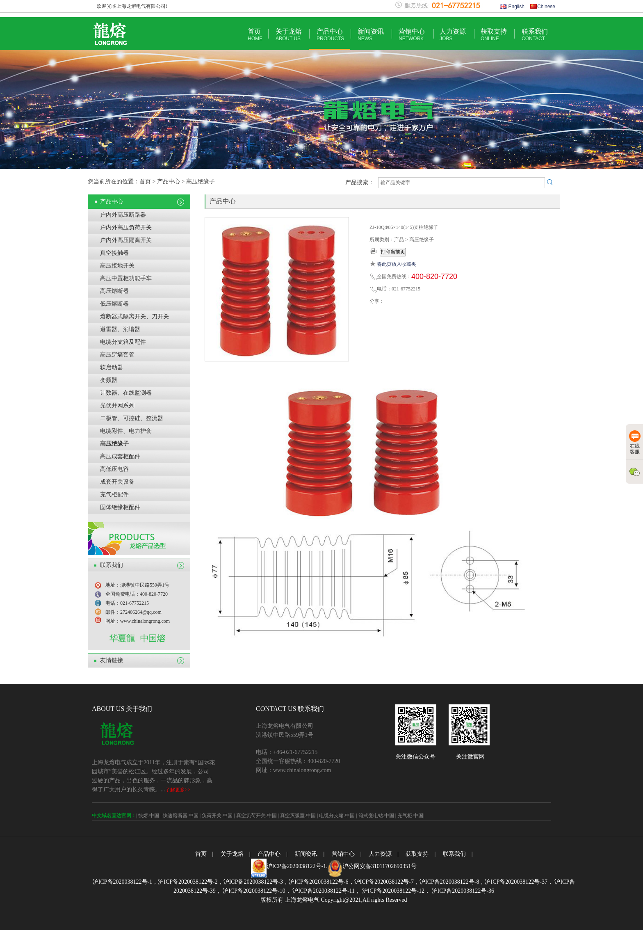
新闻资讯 (371, 34)
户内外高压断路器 (123, 215)
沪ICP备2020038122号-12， (395, 891)
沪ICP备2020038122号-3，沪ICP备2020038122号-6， (288, 882)
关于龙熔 (289, 34)
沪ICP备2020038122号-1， (125, 882)
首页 (255, 34)
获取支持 (494, 34)
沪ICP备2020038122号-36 (462, 891)
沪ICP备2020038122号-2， (190, 882)
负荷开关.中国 (217, 815)
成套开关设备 (117, 482)
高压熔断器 (114, 291)
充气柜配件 (114, 494)
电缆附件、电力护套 (126, 431)
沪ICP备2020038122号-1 (296, 866)
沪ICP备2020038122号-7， (387, 882)
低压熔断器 (114, 304)
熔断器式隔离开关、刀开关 (134, 316)
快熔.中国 (148, 815)
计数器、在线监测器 (126, 393)
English (512, 6)
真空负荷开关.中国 (256, 815)
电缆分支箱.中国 (337, 815)
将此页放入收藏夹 (396, 264)
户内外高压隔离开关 (126, 240)
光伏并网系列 (117, 405)
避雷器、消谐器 (120, 329)
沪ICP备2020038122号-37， (519, 882)
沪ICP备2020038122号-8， (452, 882)
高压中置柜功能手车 (126, 278)
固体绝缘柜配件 (120, 507)
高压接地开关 (117, 266)
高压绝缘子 (114, 444)
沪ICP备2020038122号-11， (325, 891)
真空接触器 (114, 253)
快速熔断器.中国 (180, 815)
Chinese (542, 6)
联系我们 (535, 34)
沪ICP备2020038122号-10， (256, 891)
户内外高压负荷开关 (126, 227)
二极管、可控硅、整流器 (131, 418)
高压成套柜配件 (120, 456)
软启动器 (111, 367)
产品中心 (330, 34)
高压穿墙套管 (117, 355)
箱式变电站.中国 (376, 815)
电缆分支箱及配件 (123, 342)
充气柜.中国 (410, 815)
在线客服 (635, 442)
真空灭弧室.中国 (298, 815)
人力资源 (453, 34)
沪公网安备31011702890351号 (379, 866)
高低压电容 (114, 469)
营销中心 (412, 34)
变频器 (108, 380)
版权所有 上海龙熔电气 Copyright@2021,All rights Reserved (333, 900)
